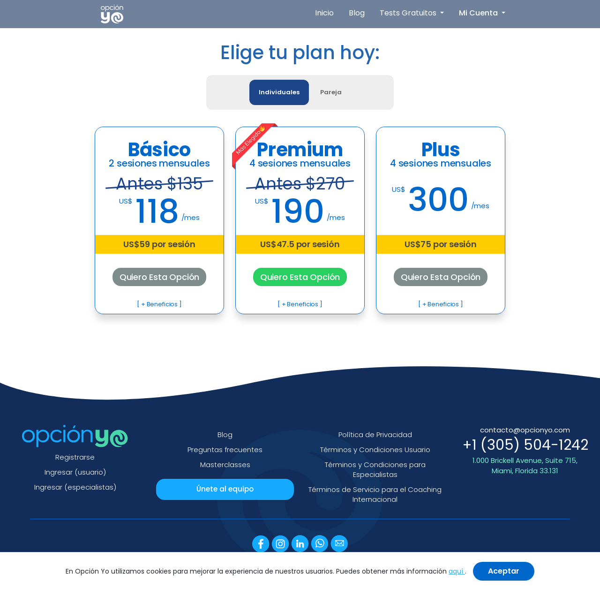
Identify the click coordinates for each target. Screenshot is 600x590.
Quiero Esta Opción (159, 277)
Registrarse (75, 457)
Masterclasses (225, 464)
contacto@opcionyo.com (525, 430)
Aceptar (503, 571)
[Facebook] (261, 543)
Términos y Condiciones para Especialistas (375, 470)
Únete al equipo (225, 489)
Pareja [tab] (331, 92)
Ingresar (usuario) (75, 472)
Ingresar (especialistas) (75, 487)
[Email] (339, 543)
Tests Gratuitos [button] (409, 13)
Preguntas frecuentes (225, 449)
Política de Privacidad (375, 434)
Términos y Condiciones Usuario (375, 449)
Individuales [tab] (279, 92)
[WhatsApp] (320, 543)
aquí (457, 571)
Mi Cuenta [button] (479, 13)
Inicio (324, 13)
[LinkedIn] (300, 543)
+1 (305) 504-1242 (525, 445)
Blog (357, 13)
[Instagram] (280, 543)
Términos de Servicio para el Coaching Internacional (375, 494)
